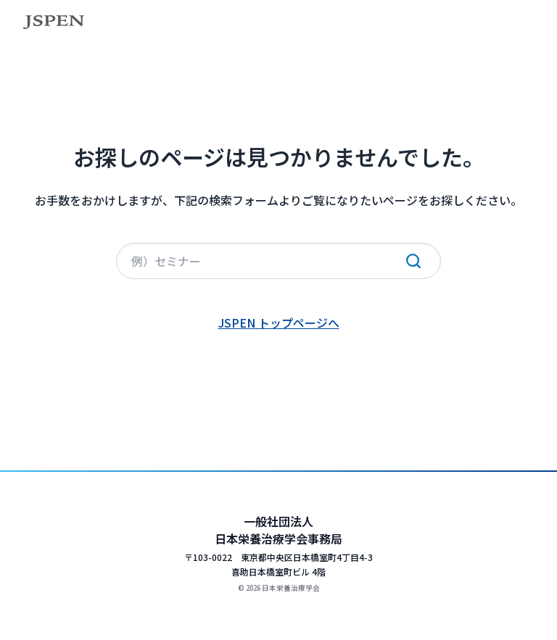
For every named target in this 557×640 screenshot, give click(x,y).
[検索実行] (413, 261)
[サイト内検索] (278, 261)
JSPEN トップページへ (278, 322)
